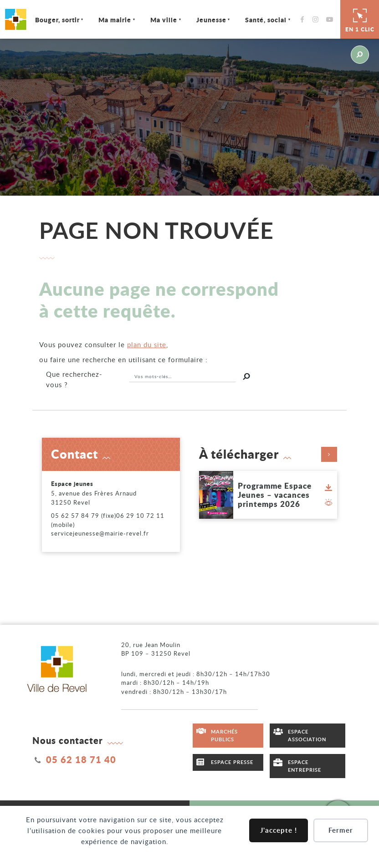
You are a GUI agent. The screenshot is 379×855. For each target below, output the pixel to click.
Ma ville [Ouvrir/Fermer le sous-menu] (163, 19)
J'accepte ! (278, 830)
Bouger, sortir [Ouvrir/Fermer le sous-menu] (57, 19)
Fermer (340, 830)
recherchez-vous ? (74, 379)
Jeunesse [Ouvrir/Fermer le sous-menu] (211, 19)
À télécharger (268, 454)
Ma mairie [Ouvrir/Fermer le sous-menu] (115, 19)
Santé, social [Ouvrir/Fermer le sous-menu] (266, 19)
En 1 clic (359, 19)
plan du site (146, 344)
